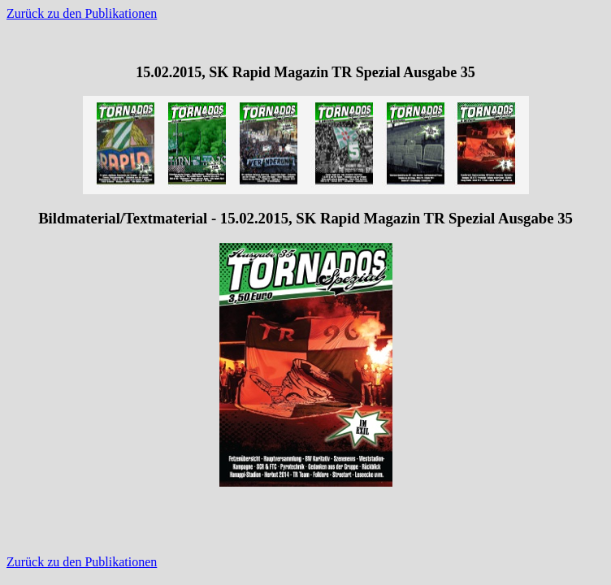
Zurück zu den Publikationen (81, 13)
